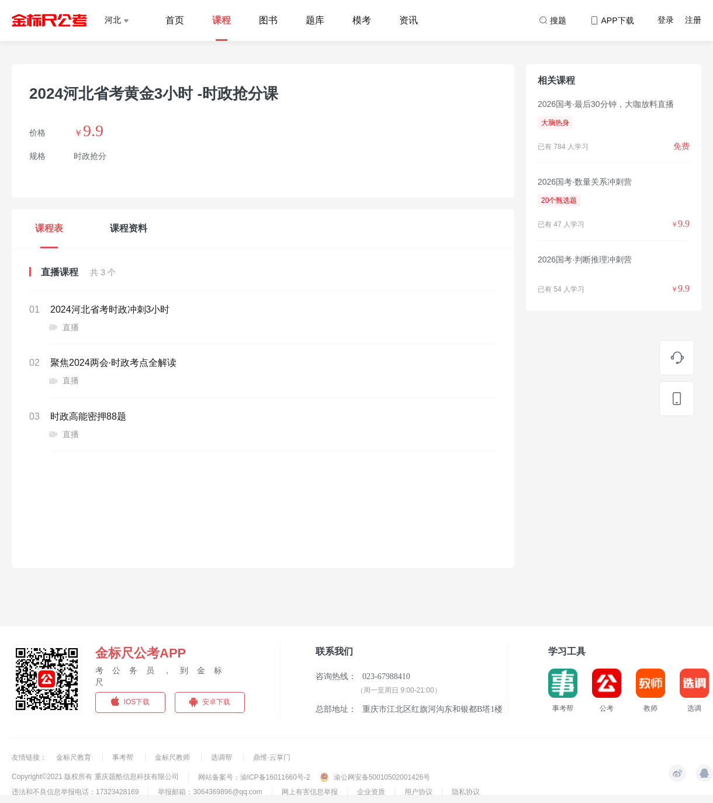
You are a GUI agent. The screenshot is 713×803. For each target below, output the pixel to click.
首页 (174, 20)
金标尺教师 (173, 757)
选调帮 (222, 757)
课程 (221, 20)
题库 (315, 20)
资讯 (408, 20)
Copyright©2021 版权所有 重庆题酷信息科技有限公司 (95, 777)
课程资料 (128, 228)
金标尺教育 (74, 757)
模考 (361, 20)
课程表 (49, 228)
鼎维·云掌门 (271, 757)
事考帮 (123, 757)
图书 (268, 20)
